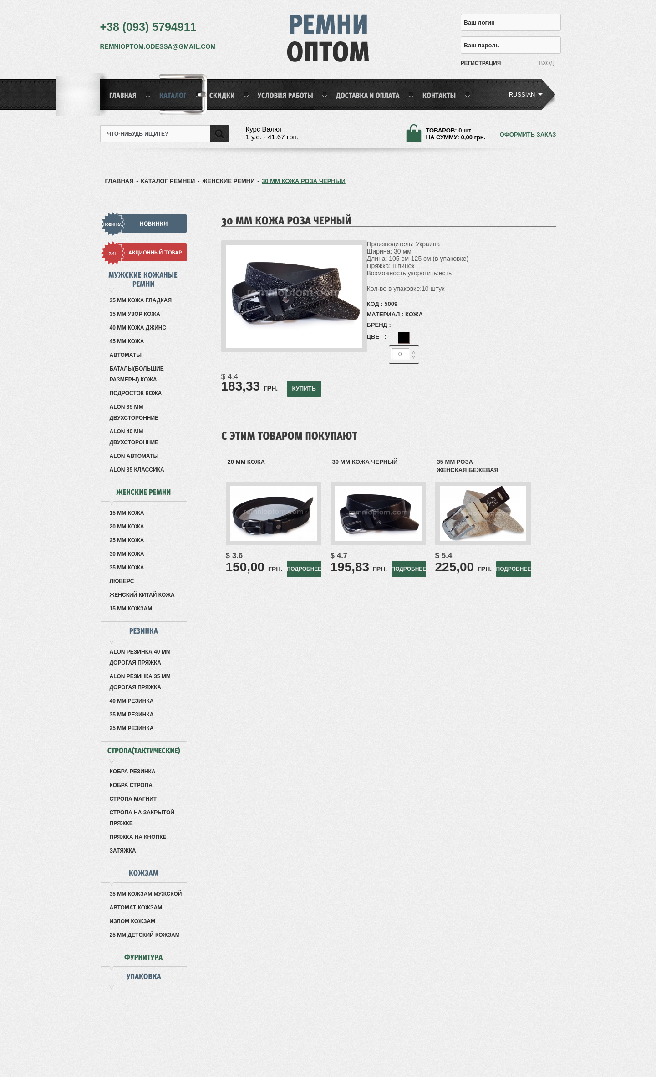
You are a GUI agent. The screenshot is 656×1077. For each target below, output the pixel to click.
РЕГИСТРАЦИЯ (476, 63)
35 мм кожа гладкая (141, 300)
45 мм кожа (127, 341)
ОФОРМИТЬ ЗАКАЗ (528, 134)
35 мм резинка (132, 714)
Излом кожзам (133, 921)
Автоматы (126, 355)
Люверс (122, 581)
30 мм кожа (127, 554)
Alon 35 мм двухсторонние (134, 412)
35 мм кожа (127, 567)
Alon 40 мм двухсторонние (134, 437)
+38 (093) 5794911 (148, 26)
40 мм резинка (132, 701)
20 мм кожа (127, 526)
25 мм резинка (132, 728)
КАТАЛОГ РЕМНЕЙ (168, 181)
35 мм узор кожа (135, 314)
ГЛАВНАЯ (119, 181)
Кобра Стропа (131, 785)
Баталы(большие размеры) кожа (137, 374)
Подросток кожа (136, 393)
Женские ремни (228, 181)
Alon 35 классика (137, 470)
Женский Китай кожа (142, 595)
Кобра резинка (133, 771)
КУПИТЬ (303, 388)
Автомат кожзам (136, 907)
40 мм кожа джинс (138, 328)
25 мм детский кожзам (145, 935)
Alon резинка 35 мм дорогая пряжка (140, 682)
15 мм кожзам (131, 608)
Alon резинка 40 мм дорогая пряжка (140, 657)
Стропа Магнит (133, 799)
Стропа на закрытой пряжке (142, 818)
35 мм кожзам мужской (146, 894)
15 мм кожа (127, 513)
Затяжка (123, 851)
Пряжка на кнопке (138, 837)
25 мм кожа (127, 540)
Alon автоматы (134, 456)
